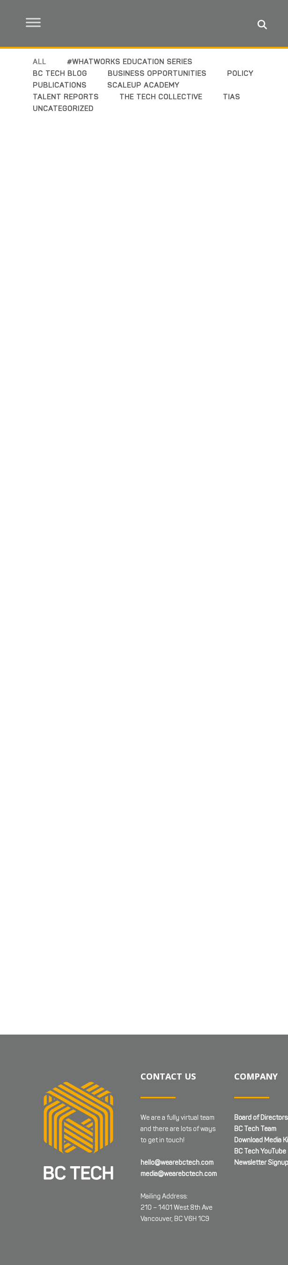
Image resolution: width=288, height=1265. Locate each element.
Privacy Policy (27, 1185)
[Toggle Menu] (33, 22)
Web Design (111, 1174)
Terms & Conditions (84, 1185)
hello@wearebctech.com (177, 1043)
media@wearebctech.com (178, 1054)
